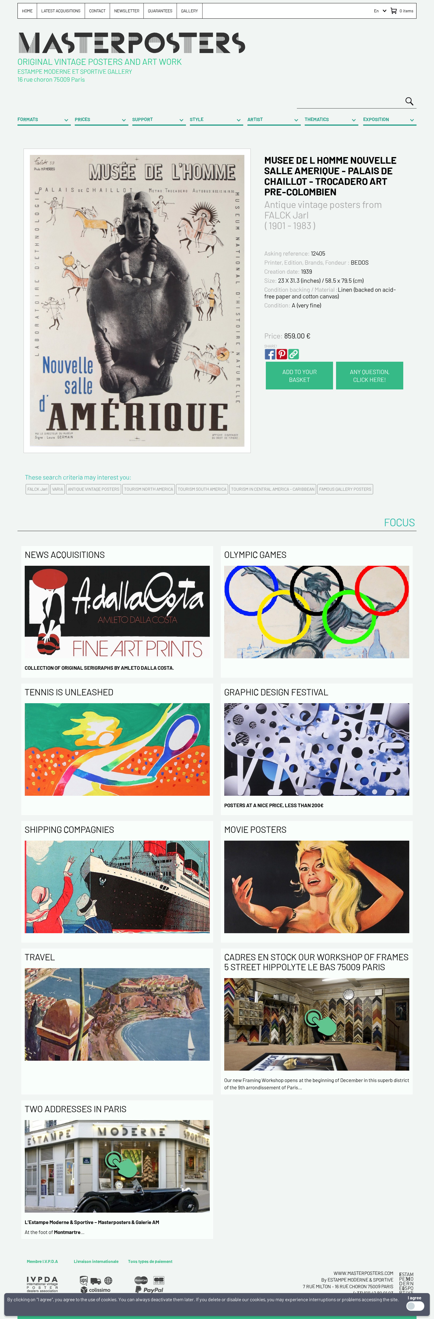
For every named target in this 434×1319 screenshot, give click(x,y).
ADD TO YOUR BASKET (299, 375)
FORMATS (27, 119)
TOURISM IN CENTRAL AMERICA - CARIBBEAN (272, 489)
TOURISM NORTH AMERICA (148, 489)
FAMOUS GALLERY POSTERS (345, 489)
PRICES (82, 119)
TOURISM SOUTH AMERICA (202, 489)
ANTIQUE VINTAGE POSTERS (93, 489)
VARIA (57, 489)
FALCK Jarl (37, 489)
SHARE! (270, 346)
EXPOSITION (376, 119)
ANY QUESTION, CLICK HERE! (369, 375)
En (376, 10)
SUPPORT (142, 119)
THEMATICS (317, 119)
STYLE (196, 119)
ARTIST (255, 119)
